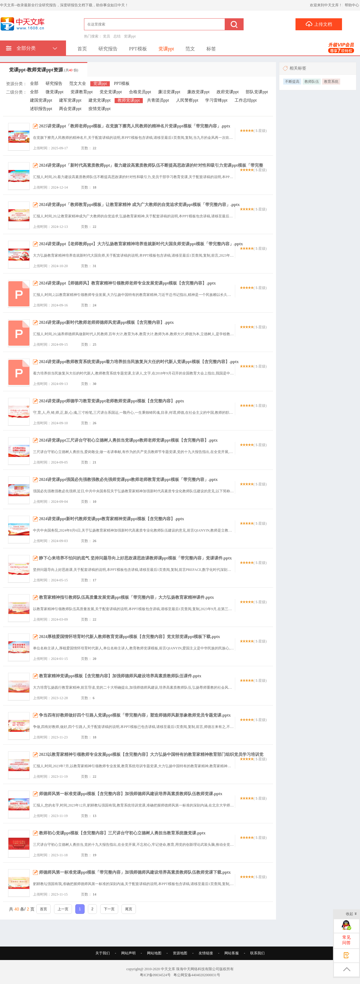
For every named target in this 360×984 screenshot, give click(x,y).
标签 (211, 48)
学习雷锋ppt (216, 100)
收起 (351, 914)
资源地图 (180, 953)
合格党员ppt (140, 92)
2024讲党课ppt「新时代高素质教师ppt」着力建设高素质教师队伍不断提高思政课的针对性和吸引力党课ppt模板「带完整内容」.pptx (148, 168)
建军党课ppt (70, 100)
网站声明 (128, 953)
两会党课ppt (70, 108)
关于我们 (102, 953)
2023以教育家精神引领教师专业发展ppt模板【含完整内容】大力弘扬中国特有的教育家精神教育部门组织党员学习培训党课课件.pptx (148, 757)
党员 (106, 36)
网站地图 (154, 953)
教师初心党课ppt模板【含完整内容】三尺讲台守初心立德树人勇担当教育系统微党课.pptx (122, 833)
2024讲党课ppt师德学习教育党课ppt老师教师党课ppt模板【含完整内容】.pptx (111, 401)
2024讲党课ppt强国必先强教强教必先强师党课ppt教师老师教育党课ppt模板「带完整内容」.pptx (128, 479)
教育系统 (331, 81)
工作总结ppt (246, 100)
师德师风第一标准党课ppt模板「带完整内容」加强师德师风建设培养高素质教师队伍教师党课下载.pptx (135, 872)
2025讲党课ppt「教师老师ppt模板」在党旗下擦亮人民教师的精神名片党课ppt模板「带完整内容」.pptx (134, 126)
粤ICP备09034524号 (155, 975)
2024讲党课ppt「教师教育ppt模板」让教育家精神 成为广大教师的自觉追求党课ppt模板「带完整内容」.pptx (139, 204)
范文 (190, 48)
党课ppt (130, 36)
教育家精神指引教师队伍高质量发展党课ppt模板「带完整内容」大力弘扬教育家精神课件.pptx (126, 597)
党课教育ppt (81, 92)
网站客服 (231, 953)
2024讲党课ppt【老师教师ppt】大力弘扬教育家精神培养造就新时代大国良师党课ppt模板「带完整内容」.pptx (141, 244)
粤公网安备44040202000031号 (196, 975)
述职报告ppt (41, 108)
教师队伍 (311, 81)
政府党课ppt (228, 92)
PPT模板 (138, 48)
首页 (82, 48)
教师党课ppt (129, 100)
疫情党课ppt (99, 108)
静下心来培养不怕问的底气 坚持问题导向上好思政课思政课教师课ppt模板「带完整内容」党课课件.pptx (135, 558)
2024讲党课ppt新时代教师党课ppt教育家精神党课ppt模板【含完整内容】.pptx (111, 519)
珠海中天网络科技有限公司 (197, 969)
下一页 (109, 909)
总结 (117, 36)
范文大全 (77, 83)
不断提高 (292, 81)
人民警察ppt (187, 100)
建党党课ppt (99, 100)
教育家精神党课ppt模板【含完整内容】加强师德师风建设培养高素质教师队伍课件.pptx (120, 676)
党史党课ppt (111, 92)
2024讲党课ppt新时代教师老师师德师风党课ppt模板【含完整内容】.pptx (106, 322)
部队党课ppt (257, 92)
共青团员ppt (158, 100)
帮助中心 (352, 5)
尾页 (128, 909)
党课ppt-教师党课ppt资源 (43, 69)
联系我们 (257, 953)
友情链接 (206, 953)
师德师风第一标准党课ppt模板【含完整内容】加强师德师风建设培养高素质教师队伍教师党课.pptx (130, 794)
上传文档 (318, 24)
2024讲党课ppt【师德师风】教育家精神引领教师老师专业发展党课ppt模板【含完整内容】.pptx (127, 283)
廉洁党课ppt (169, 92)
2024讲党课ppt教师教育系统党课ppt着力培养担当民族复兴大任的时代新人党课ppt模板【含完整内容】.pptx (138, 361)
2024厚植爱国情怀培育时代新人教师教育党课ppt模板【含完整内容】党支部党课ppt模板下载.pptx (129, 636)
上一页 (63, 909)
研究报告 (108, 48)
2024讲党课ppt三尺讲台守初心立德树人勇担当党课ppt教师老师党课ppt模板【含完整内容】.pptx (128, 440)
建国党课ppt (41, 100)
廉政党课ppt (198, 92)
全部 (34, 83)
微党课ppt (55, 92)
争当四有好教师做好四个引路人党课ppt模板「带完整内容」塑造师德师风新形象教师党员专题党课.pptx (135, 715)
